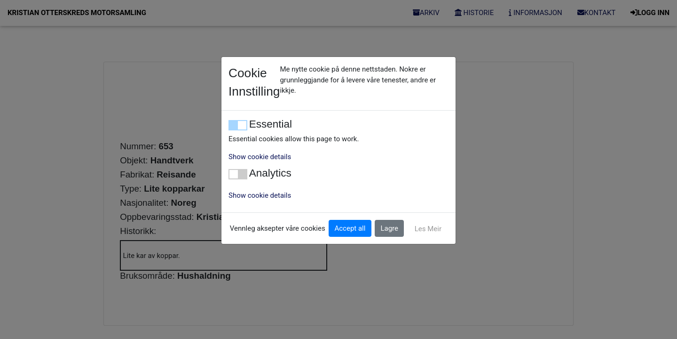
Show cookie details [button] (259, 157)
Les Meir (428, 229)
